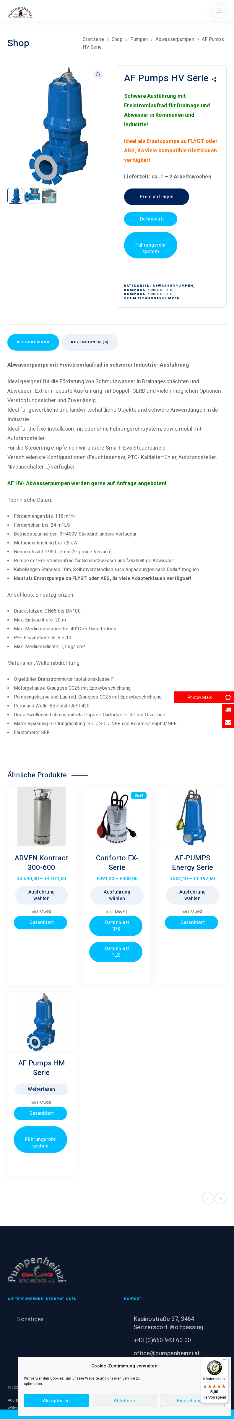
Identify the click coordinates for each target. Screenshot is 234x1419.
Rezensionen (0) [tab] (90, 342)
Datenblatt (151, 219)
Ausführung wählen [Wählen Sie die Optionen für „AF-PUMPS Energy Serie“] (192, 895)
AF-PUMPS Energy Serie (192, 863)
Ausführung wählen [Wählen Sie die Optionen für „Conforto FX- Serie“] (117, 895)
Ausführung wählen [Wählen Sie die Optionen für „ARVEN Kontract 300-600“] (41, 895)
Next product (221, 1198)
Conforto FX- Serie (117, 863)
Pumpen (139, 39)
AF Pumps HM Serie (41, 1068)
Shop (117, 39)
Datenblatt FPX (116, 926)
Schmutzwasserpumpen (152, 298)
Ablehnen (124, 1400)
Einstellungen (192, 1400)
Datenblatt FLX (116, 952)
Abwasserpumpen (174, 39)
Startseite (93, 39)
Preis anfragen (157, 196)
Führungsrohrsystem (150, 248)
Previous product (208, 1198)
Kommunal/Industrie (148, 290)
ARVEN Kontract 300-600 (42, 863)
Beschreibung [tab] (33, 342)
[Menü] (224, 1360)
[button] (98, 74)
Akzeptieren (56, 1400)
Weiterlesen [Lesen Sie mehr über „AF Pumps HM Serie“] (41, 1089)
